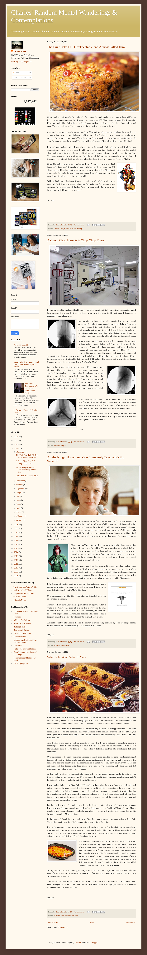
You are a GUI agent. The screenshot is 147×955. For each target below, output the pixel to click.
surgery (63, 445)
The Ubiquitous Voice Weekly (25, 587)
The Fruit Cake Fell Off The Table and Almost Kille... (27, 456)
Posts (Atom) (63, 927)
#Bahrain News (20, 600)
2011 (16, 564)
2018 (16, 537)
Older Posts (130, 923)
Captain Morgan (59, 229)
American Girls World (22, 623)
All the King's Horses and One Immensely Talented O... (26, 469)
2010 (16, 568)
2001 (16, 576)
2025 (16, 437)
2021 (16, 525)
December (20, 452)
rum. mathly (78, 229)
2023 (16, 444)
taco (62, 916)
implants (57, 445)
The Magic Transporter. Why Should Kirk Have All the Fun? (32, 388)
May (18, 504)
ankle (56, 645)
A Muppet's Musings (22, 620)
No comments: (79, 225)
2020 (16, 529)
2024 (16, 441)
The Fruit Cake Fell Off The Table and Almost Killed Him (86, 47)
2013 (16, 556)
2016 (16, 544)
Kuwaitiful (18, 646)
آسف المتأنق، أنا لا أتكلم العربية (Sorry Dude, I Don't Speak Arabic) (26, 364)
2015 (16, 548)
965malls (17, 617)
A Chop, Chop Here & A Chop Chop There (76, 240)
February (20, 516)
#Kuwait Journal (20, 597)
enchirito (57, 916)
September (20, 488)
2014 (16, 552)
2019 (16, 533)
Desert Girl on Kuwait (22, 633)
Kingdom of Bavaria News (24, 593)
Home (92, 923)
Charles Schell (20, 51)
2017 (16, 540)
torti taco (75, 916)
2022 (16, 448)
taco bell (68, 916)
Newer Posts (53, 923)
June (18, 500)
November (20, 481)
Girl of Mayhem (20, 637)
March (19, 512)
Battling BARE (20, 627)
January (19, 520)
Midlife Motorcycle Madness (25, 649)
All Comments (19, 78)
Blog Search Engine (21, 630)
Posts (16, 73)
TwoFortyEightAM (21, 663)
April (18, 508)
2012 (16, 560)
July (18, 496)
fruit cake (69, 229)
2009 (16, 572)
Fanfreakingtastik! (21, 345)
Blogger (94, 942)
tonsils (66, 645)
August (19, 492)
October (19, 485)
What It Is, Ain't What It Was (66, 657)
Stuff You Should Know (23, 590)
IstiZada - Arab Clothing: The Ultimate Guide (25, 641)
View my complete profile (21, 62)
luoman (78, 942)
